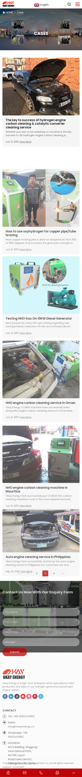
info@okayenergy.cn (21, 743)
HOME (9, 12)
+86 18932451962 (24, 733)
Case (20, 12)
